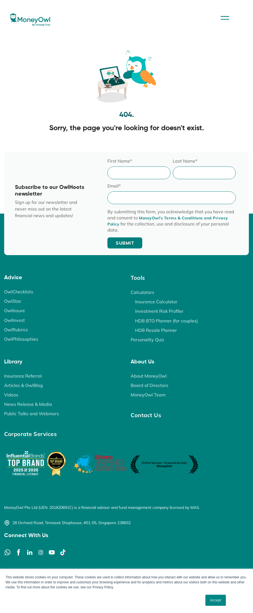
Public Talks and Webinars (31, 413)
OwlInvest (14, 320)
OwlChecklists (18, 291)
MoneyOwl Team (148, 394)
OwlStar (12, 301)
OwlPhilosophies (21, 339)
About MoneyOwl (149, 375)
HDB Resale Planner (156, 330)
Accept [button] (215, 600)
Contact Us (146, 414)
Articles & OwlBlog (23, 385)
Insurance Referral (23, 375)
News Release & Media (28, 404)
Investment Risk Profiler (159, 311)
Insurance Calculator (156, 301)
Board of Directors (149, 385)
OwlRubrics (16, 329)
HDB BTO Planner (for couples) (166, 320)
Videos (11, 394)
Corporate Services (30, 433)
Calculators (142, 292)
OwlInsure (14, 310)
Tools (138, 277)
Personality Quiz (147, 339)
